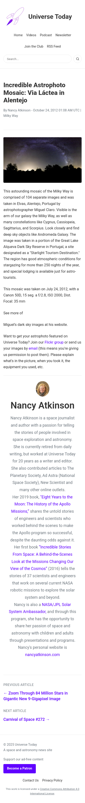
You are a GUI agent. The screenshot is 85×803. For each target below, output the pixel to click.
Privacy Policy (52, 780)
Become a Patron (19, 768)
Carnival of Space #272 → (26, 719)
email (33, 348)
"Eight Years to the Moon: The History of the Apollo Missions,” (42, 504)
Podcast (46, 35)
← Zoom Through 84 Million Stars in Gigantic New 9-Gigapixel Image (35, 696)
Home (18, 35)
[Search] (77, 59)
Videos (31, 35)
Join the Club (33, 46)
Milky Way (10, 116)
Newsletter (63, 35)
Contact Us (31, 780)
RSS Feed (54, 46)
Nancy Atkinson (19, 110)
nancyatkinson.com (42, 654)
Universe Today (37, 16)
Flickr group (54, 342)
